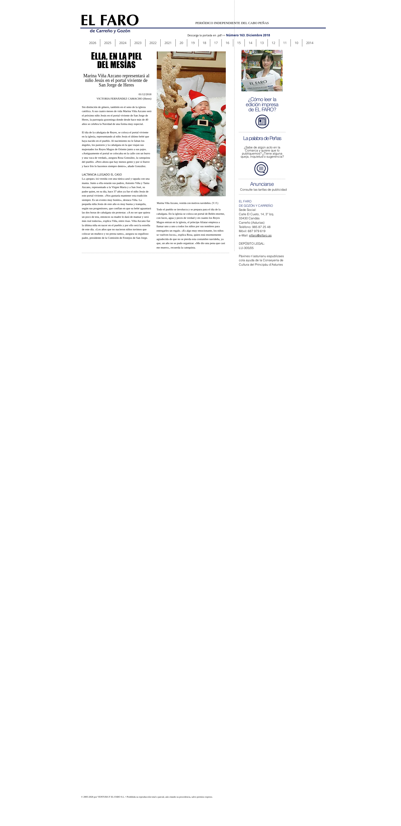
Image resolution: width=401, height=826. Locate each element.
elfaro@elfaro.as (260, 235)
